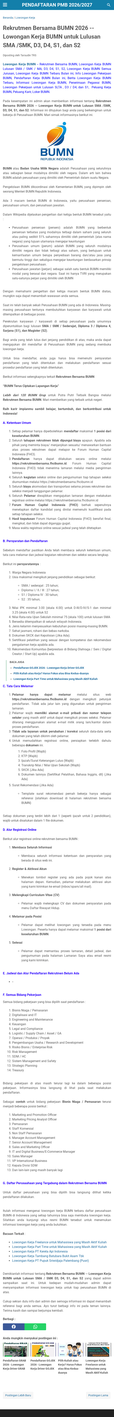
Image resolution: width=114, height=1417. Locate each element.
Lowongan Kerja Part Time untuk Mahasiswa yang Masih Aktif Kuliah (56, 678)
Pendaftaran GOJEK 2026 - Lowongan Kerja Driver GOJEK (49, 667)
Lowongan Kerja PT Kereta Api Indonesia (40, 1251)
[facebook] (13, 1326)
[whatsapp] (35, 1326)
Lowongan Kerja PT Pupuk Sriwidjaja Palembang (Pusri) (50, 1260)
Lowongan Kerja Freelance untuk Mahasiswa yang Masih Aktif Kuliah (59, 1242)
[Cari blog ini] (108, 5)
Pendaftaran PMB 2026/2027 (57, 5)
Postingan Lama (98, 1395)
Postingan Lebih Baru (18, 1395)
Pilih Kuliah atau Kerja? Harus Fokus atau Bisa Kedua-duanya (51, 673)
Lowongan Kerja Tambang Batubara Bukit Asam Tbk (48, 1256)
